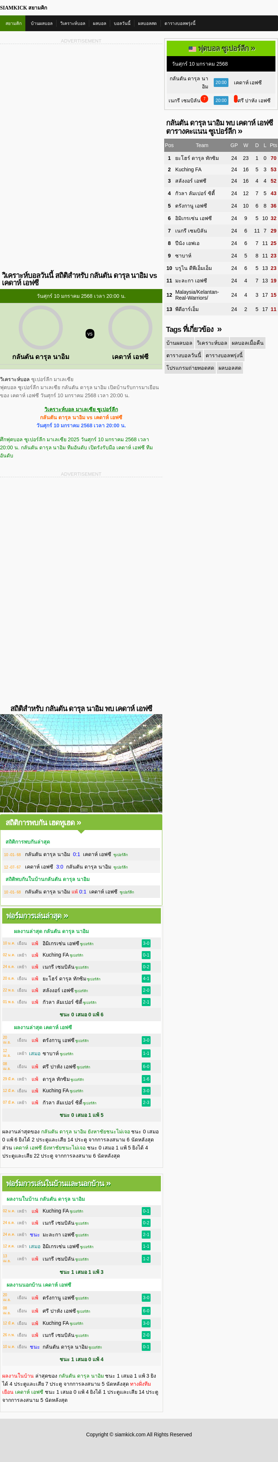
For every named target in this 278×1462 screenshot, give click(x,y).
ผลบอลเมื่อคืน (246, 343)
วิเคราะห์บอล (72, 23)
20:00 (221, 82)
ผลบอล (99, 23)
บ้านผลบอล (42, 23)
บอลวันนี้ (122, 23)
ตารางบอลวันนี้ (183, 355)
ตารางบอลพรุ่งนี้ (180, 23)
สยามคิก (14, 23)
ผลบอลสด (147, 23)
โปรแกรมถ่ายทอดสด (189, 368)
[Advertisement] (81, 102)
